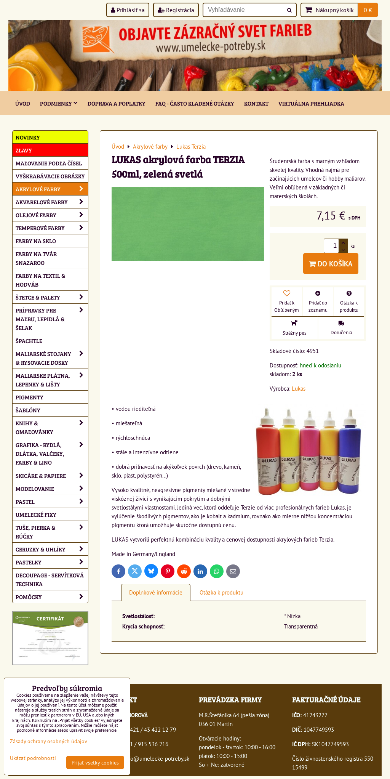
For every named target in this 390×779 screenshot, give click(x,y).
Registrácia (176, 10)
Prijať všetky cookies (95, 762)
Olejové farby (52, 214)
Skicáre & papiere (52, 475)
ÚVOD (22, 103)
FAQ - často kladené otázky (194, 103)
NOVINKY (28, 137)
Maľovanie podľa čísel (49, 163)
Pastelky (52, 562)
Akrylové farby (52, 189)
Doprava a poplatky (116, 103)
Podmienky (59, 103)
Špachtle (29, 341)
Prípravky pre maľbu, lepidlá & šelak (52, 319)
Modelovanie (52, 488)
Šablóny (28, 410)
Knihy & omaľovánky (52, 427)
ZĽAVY (24, 150)
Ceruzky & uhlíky (52, 549)
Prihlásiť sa (128, 10)
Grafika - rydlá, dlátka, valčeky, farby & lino (52, 453)
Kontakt (256, 103)
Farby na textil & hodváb (41, 279)
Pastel (52, 501)
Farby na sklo (36, 241)
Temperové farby (52, 227)
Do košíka (331, 263)
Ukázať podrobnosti (33, 758)
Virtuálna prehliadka (311, 103)
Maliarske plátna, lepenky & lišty (52, 379)
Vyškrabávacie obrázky (50, 176)
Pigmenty (29, 397)
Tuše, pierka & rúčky (52, 531)
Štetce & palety (52, 297)
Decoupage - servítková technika (50, 579)
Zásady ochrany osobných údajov (48, 741)
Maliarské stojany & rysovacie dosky (52, 358)
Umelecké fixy (36, 514)
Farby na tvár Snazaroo (36, 258)
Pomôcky (52, 596)
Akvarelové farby (52, 202)
